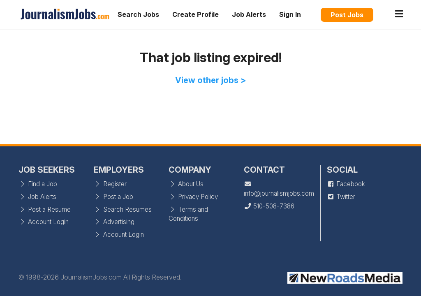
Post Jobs (347, 15)
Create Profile (195, 14)
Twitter (341, 197)
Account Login (44, 222)
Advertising (114, 222)
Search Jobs (138, 14)
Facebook (346, 184)
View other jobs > (210, 80)
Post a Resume (45, 209)
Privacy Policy (193, 197)
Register (110, 184)
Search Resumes (123, 209)
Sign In (290, 14)
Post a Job (113, 197)
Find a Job (38, 184)
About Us (186, 184)
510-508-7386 (269, 206)
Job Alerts (249, 14)
